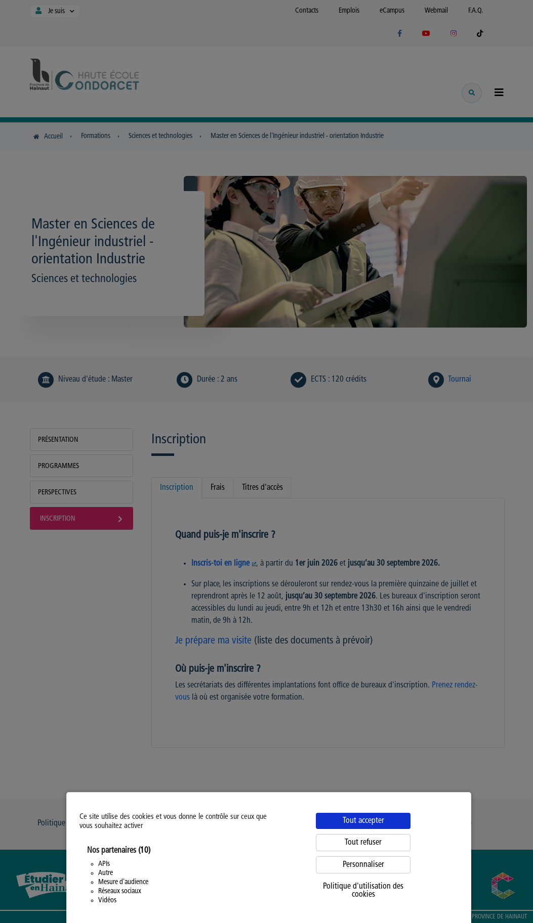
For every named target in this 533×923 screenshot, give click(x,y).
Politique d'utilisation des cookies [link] (363, 891)
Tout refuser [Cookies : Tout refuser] (363, 843)
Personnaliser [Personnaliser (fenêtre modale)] (363, 865)
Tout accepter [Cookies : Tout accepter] (363, 821)
